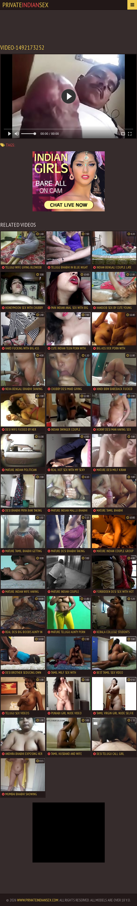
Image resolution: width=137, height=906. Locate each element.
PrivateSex (25, 4)
